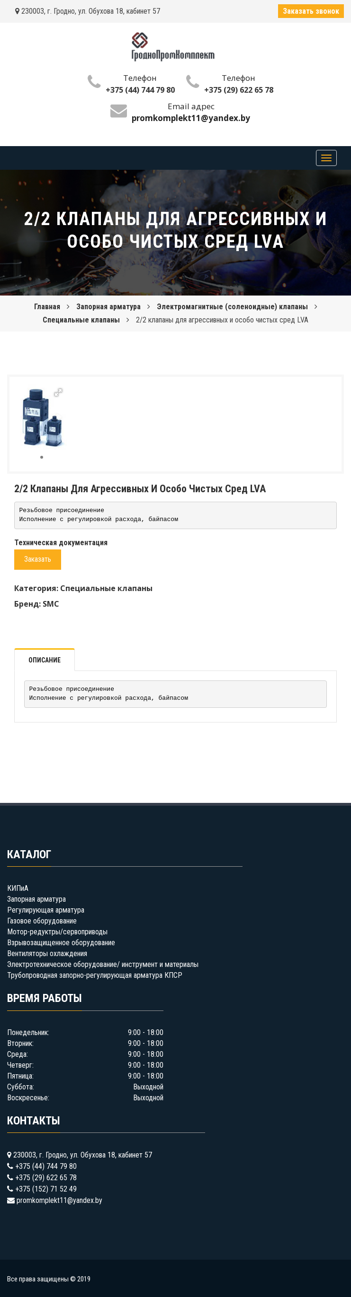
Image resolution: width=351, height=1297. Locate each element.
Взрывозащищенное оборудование (61, 942)
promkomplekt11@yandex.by (59, 1200)
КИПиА (17, 888)
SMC (51, 604)
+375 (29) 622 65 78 (238, 90)
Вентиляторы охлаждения (47, 953)
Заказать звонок (311, 11)
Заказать (37, 559)
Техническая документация (61, 542)
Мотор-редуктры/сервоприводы (57, 931)
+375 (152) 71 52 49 (46, 1188)
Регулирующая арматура (45, 909)
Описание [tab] (44, 660)
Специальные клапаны (81, 319)
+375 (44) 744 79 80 (140, 90)
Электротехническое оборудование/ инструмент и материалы (102, 964)
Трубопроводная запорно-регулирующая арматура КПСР (94, 975)
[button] (58, 392)
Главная (47, 306)
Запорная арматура (108, 306)
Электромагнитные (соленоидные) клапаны (232, 306)
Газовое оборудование (42, 920)
